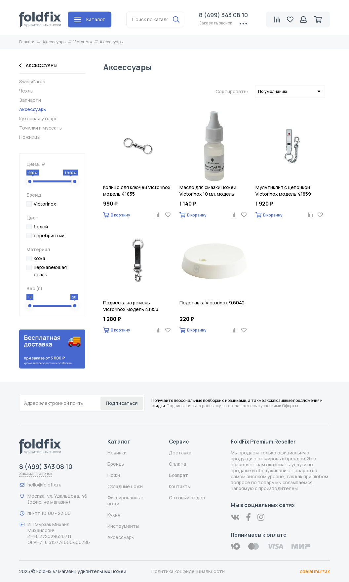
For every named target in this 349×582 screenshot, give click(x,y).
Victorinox (45, 204)
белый (41, 226)
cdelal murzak (315, 571)
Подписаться (122, 403)
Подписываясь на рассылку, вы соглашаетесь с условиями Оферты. (233, 405)
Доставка (180, 452)
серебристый (49, 235)
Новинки (117, 452)
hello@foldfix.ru (44, 485)
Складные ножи (125, 486)
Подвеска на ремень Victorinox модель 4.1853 (130, 305)
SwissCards (32, 82)
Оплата (177, 464)
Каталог (89, 19)
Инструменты (123, 526)
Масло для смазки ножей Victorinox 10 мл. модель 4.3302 (207, 190)
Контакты (180, 486)
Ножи (113, 475)
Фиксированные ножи (125, 500)
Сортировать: (231, 91)
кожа (39, 258)
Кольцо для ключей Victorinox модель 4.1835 (137, 190)
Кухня (113, 515)
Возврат (178, 475)
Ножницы (29, 137)
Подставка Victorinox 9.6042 (212, 302)
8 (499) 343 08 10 (223, 15)
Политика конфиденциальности (188, 571)
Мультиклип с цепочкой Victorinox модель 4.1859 (283, 190)
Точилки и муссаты (40, 128)
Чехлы (26, 91)
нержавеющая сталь (50, 271)
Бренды (116, 464)
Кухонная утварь (38, 119)
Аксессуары (38, 65)
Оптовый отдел (187, 497)
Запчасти (30, 100)
